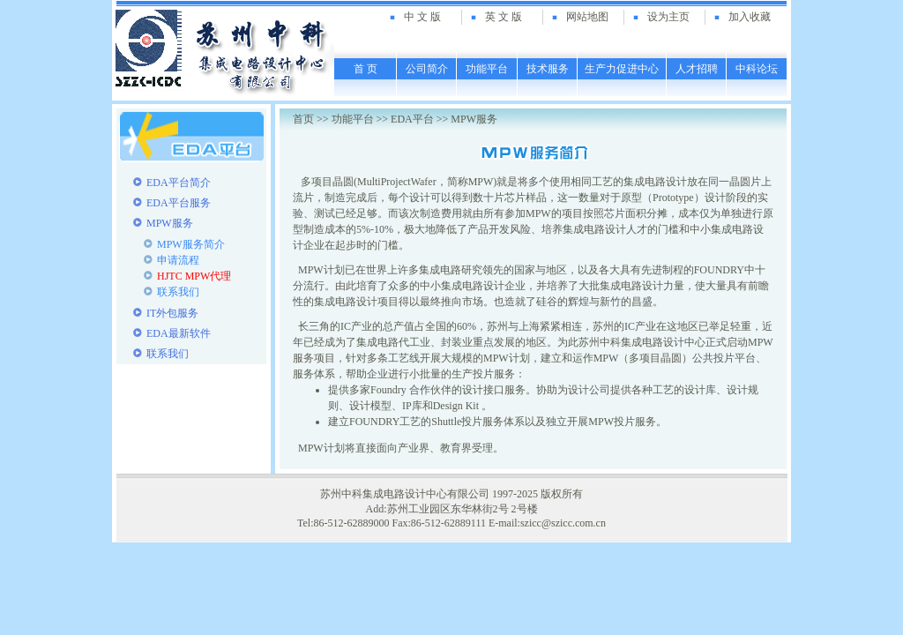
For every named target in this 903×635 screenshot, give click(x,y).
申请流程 (178, 260)
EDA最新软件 (178, 333)
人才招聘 (696, 69)
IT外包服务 (172, 313)
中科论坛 (756, 69)
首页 (303, 119)
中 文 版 (422, 17)
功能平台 (487, 69)
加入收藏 (749, 17)
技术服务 (547, 69)
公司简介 (427, 69)
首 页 (365, 69)
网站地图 (587, 17)
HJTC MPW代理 (194, 276)
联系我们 (178, 292)
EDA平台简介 (178, 182)
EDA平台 (412, 119)
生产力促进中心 (622, 69)
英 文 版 (503, 17)
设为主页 (668, 17)
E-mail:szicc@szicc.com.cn (547, 523)
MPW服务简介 (191, 244)
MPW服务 (474, 119)
